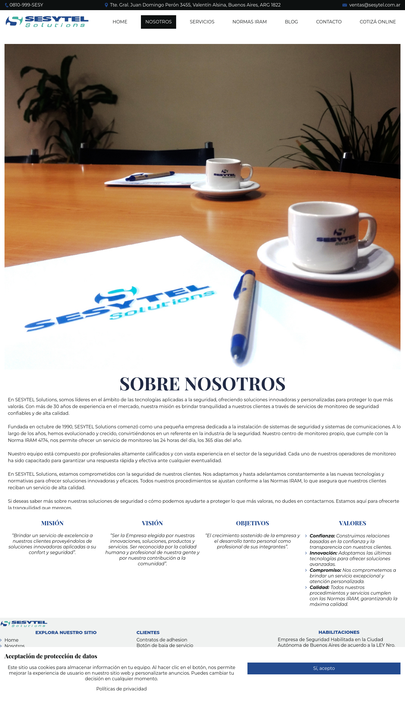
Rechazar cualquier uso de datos (324, 680)
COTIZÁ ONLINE (378, 22)
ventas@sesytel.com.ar (374, 5)
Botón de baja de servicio (164, 645)
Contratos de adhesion (161, 640)
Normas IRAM (250, 22)
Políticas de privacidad (121, 689)
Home (119, 22)
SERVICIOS (202, 22)
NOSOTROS (158, 22)
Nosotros (15, 646)
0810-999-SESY (26, 5)
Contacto (329, 22)
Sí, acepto (324, 668)
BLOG (291, 22)
